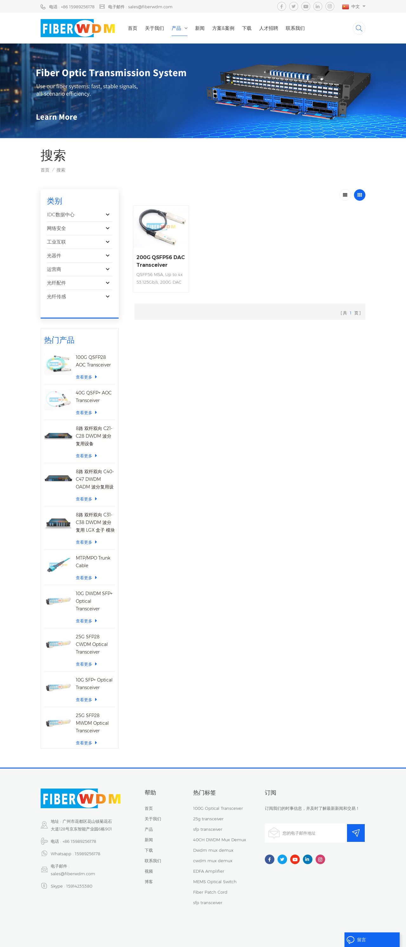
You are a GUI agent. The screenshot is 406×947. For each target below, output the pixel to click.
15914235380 (79, 878)
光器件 (54, 255)
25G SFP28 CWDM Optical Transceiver (92, 633)
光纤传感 (56, 296)
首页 (132, 28)
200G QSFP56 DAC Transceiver (160, 261)
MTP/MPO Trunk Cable (93, 550)
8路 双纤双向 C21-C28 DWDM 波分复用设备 (94, 424)
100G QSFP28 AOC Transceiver (93, 350)
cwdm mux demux (212, 852)
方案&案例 (223, 28)
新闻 (200, 28)
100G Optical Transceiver (218, 800)
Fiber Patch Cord (210, 884)
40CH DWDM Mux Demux (219, 831)
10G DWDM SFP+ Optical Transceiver (94, 590)
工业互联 (56, 242)
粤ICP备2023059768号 (317, 928)
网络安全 (56, 228)
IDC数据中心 (61, 215)
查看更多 (86, 365)
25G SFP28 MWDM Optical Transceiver (92, 712)
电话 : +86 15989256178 (72, 6)
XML (247, 928)
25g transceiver (208, 810)
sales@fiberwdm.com (73, 865)
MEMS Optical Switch (215, 873)
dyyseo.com (211, 937)
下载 (247, 28)
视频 (149, 863)
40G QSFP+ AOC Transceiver (94, 385)
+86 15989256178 (79, 833)
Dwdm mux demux (213, 842)
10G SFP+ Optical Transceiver (94, 672)
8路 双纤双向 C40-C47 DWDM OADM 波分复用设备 (95, 469)
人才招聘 (268, 28)
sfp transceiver (207, 821)
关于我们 (154, 28)
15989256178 (87, 845)
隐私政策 (205, 928)
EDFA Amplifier (208, 863)
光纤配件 (56, 283)
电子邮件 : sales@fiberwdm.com (140, 6)
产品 (176, 28)
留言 (356, 940)
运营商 (54, 269)
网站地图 (228, 928)
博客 (149, 873)
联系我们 (295, 28)
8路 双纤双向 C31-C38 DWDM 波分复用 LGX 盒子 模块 (95, 511)
